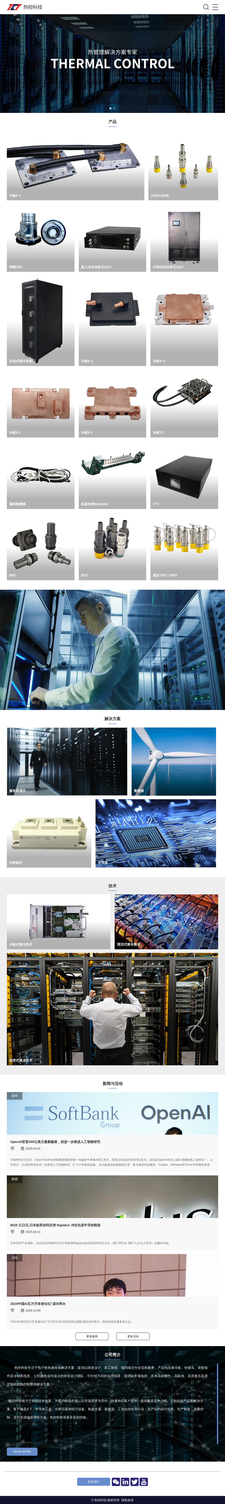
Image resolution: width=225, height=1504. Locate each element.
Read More (22, 1451)
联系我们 (93, 1481)
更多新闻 (92, 1336)
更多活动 (133, 1336)
